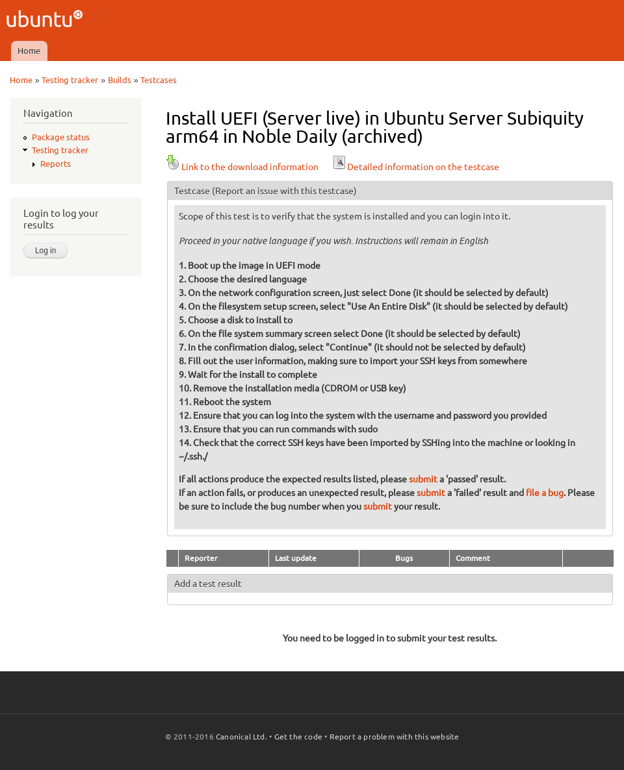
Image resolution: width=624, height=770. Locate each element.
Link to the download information (242, 167)
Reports (55, 163)
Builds (119, 79)
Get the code (298, 736)
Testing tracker (70, 79)
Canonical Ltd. (241, 736)
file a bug (545, 493)
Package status (61, 137)
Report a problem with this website (395, 736)
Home (29, 50)
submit (423, 479)
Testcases (158, 79)
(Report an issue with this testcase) (284, 191)
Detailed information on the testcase (415, 167)
